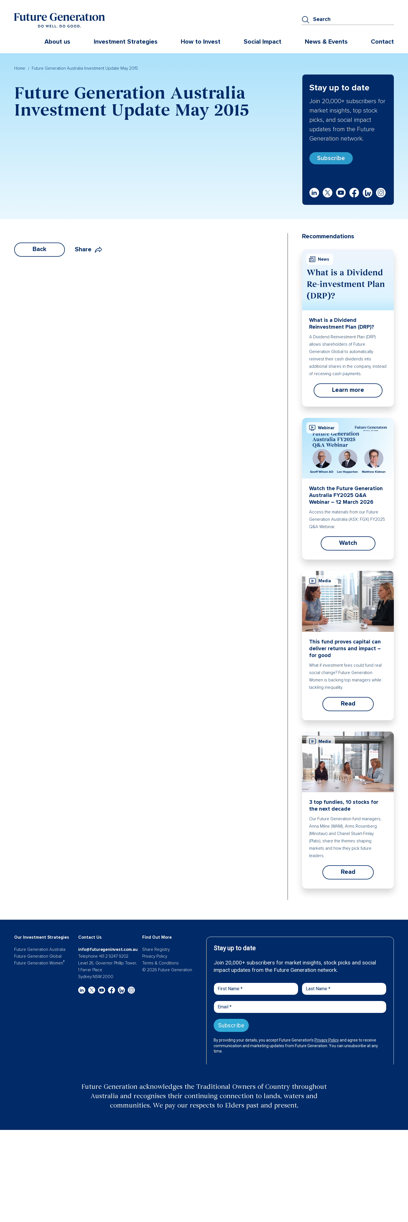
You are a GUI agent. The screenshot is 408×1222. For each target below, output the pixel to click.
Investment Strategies (126, 42)
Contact (382, 42)
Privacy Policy (154, 958)
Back (39, 251)
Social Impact (262, 42)
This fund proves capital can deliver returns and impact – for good (345, 651)
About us (57, 42)
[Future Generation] (59, 20)
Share (88, 252)
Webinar (322, 430)
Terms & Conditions (160, 965)
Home (19, 68)
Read (348, 706)
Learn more (348, 392)
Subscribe (333, 159)
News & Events (326, 42)
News (319, 261)
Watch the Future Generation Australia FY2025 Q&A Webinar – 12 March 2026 (346, 498)
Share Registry (156, 951)
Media (320, 583)
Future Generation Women (39, 965)
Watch (348, 545)
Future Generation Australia (39, 951)
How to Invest (200, 42)
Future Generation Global (37, 958)
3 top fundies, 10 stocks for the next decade (343, 808)
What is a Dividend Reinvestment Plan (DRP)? (341, 326)
